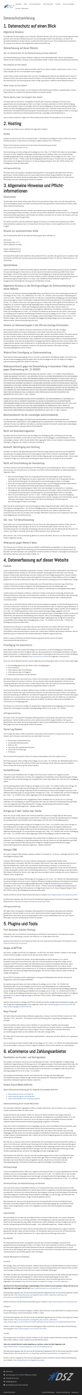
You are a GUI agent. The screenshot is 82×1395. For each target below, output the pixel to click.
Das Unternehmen (35, 4)
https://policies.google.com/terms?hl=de (17, 1007)
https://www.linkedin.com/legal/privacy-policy (28, 1360)
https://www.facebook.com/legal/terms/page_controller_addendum (45, 1281)
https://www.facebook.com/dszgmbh (20, 1094)
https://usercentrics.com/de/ (38, 656)
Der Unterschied (48, 4)
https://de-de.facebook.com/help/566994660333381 (57, 1322)
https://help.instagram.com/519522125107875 (20, 1322)
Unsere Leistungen (70, 4)
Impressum (75, 1392)
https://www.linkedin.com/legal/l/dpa (27, 1353)
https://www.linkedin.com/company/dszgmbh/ (24, 1099)
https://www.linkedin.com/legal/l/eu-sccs (57, 1353)
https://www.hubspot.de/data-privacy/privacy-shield (32, 901)
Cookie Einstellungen (48, 1392)
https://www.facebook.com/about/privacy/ (62, 1302)
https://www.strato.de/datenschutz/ (16, 147)
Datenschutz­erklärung (63, 1392)
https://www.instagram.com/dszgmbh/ (21, 1096)
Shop (25, 4)
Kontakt (58, 4)
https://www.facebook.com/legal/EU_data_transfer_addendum (35, 1295)
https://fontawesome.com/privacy (15, 943)
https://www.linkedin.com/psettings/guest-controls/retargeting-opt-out (28, 1347)
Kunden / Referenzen (22, 8)
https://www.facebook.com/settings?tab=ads (45, 1288)
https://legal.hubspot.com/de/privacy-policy (62, 895)
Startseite (18, 4)
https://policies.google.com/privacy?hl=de (58, 1004)
